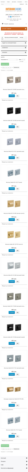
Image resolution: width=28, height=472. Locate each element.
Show (20, 59)
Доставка (14, 1)
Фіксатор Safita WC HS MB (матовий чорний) (14, 120)
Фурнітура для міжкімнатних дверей (11, 37)
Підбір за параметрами (9, 43)
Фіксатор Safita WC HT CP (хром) (14, 430)
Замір (8, 1)
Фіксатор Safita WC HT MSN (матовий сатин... (14, 306)
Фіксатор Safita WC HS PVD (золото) (14, 244)
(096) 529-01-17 (10, 14)
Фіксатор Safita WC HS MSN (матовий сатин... (14, 89)
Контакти (3, 1)
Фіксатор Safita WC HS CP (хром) (14, 182)
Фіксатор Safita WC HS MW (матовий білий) (14, 275)
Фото (26, 1)
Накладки (21, 37)
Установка (19, 1)
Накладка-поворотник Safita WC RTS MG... (14, 399)
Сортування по (4, 59)
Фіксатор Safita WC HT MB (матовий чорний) (14, 337)
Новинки (5, 47)
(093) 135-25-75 (16, 16)
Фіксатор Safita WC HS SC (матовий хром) (14, 151)
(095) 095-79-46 (18, 14)
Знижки (4, 52)
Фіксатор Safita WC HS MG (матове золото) (14, 213)
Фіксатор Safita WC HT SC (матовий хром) (14, 368)
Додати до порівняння (8, 100)
